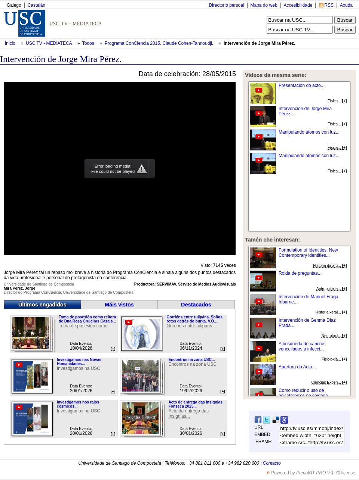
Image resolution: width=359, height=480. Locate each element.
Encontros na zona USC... (191, 360)
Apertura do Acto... (297, 367)
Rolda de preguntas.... (301, 273)
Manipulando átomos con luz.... (310, 132)
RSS (329, 5)
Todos (88, 43)
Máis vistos (119, 305)
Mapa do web (264, 5)
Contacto (272, 463)
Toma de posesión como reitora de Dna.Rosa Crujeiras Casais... (87, 319)
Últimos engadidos (42, 305)
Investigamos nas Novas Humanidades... (79, 362)
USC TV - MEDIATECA (49, 43)
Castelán (36, 5)
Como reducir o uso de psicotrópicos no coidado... (305, 393)
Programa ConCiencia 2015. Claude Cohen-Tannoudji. (160, 43)
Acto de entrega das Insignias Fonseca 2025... (195, 404)
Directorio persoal (226, 5)
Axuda (346, 5)
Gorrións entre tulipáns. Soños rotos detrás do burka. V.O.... (194, 319)
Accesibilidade (298, 5)
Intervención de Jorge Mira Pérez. (259, 43)
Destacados (196, 305)
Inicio (10, 43)
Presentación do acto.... (302, 85)
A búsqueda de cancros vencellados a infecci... (302, 346)
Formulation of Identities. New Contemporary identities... (308, 252)
